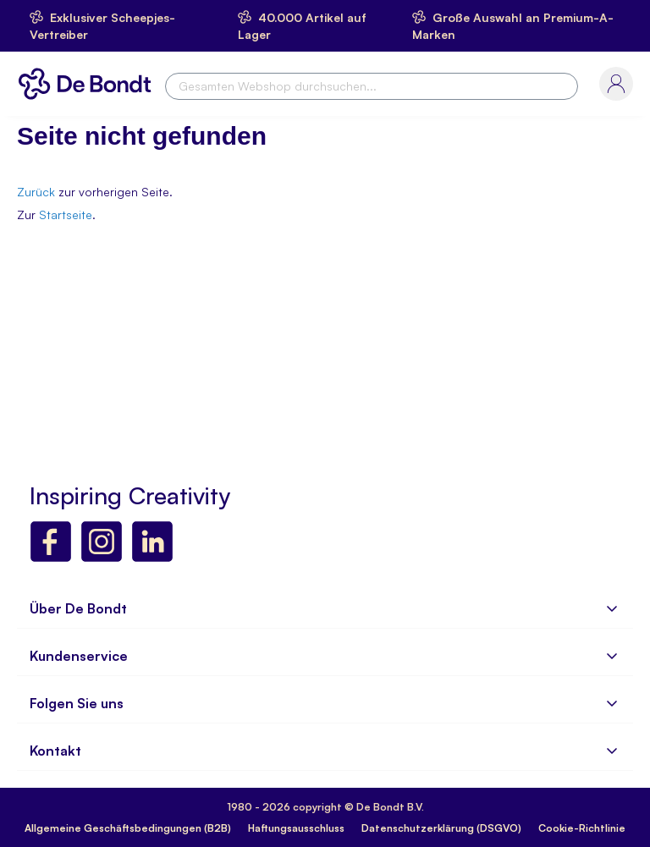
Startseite (65, 214)
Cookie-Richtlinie (581, 828)
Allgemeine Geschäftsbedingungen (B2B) (128, 828)
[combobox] (371, 86)
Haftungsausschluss (296, 828)
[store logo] (89, 84)
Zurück (36, 191)
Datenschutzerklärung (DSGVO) (441, 828)
